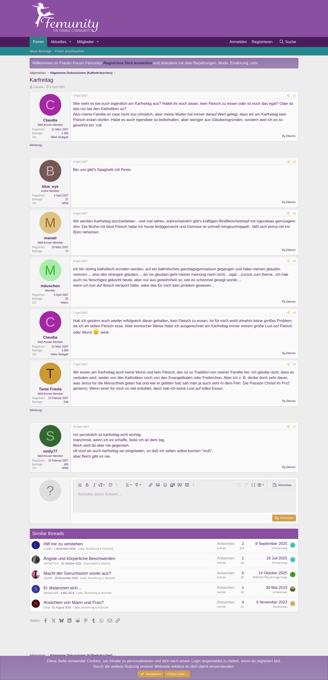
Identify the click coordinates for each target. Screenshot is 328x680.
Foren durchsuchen (70, 51)
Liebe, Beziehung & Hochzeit (95, 548)
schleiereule (280, 592)
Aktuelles (58, 42)
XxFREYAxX (51, 563)
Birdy (47, 607)
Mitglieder (85, 42)
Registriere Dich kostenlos (127, 63)
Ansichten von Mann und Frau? (74, 602)
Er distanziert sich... (62, 587)
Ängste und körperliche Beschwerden (79, 558)
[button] (70, 42)
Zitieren (291, 136)
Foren (38, 42)
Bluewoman (280, 606)
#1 (294, 95)
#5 (294, 312)
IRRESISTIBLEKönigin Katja (270, 577)
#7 (294, 426)
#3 (294, 213)
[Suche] (287, 42)
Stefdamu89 (51, 593)
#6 (294, 364)
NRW (65, 203)
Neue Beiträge (40, 51)
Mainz (64, 302)
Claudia (38, 87)
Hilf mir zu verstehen (63, 543)
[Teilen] (288, 95)
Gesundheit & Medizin (97, 563)
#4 (294, 261)
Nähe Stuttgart (59, 137)
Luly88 (47, 548)
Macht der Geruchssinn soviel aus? (77, 573)
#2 (294, 161)
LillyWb (48, 578)
